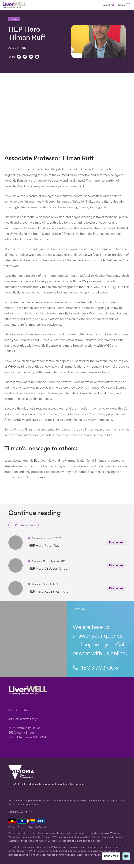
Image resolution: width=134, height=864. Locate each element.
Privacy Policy (16, 827)
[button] (124, 5)
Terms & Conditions (39, 827)
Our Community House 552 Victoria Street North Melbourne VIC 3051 (27, 733)
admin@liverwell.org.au (24, 719)
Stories (14, 19)
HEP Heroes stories (23, 525)
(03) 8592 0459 (19, 710)
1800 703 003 (95, 668)
